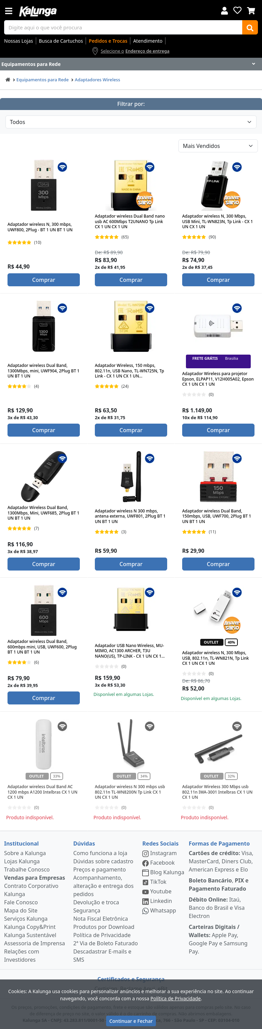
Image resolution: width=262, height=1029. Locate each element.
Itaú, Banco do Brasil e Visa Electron (217, 908)
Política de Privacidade (102, 935)
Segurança (86, 910)
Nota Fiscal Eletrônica (100, 918)
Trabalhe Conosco (27, 869)
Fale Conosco (21, 902)
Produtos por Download (103, 927)
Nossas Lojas (18, 41)
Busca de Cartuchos (61, 41)
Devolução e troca (96, 902)
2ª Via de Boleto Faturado (105, 943)
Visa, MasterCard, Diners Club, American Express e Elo (221, 861)
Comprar (43, 280)
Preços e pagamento (99, 869)
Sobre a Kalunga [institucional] (25, 853)
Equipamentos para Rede (42, 80)
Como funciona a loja (100, 853)
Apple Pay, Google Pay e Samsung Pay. (218, 939)
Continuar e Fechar (130, 1021)
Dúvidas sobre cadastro (103, 861)
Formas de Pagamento (219, 843)
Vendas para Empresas (34, 877)
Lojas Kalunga (22, 861)
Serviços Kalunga (25, 918)
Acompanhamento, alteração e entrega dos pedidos (103, 886)
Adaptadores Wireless (97, 80)
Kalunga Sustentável (30, 935)
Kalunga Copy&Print (30, 927)
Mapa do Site (21, 910)
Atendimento (147, 41)
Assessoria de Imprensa (34, 943)
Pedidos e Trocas (108, 41)
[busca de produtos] (123, 27)
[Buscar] (250, 27)
